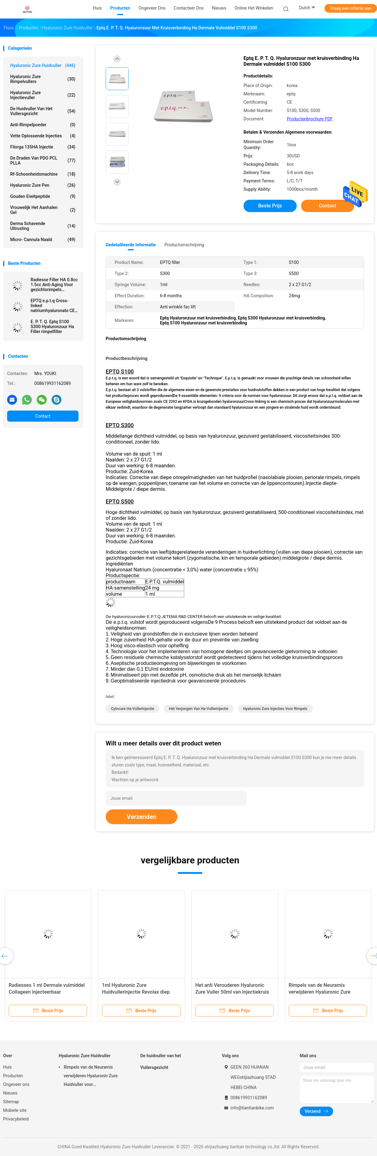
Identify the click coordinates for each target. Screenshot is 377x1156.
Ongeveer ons (16, 1084)
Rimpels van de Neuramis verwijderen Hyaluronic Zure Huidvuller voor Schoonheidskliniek (327, 992)
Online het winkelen (254, 8)
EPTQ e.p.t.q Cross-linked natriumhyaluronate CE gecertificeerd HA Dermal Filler (53, 305)
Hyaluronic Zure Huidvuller (42, 65)
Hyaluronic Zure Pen (42, 185)
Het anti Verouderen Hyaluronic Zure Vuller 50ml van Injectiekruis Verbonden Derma (232, 992)
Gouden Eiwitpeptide (42, 196)
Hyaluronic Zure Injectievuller (42, 95)
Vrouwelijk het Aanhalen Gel (42, 210)
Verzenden (141, 816)
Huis (7, 1067)
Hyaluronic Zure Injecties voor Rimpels (275, 709)
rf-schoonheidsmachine (42, 174)
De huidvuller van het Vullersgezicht (42, 111)
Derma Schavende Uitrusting (42, 226)
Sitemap (11, 1101)
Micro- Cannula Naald (42, 239)
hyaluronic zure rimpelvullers (42, 79)
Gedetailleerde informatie (131, 244)
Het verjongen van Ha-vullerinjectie (198, 709)
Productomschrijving (184, 244)
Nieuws (10, 1093)
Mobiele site (15, 1110)
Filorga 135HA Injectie (42, 147)
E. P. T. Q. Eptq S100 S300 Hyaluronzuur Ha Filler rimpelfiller (52, 326)
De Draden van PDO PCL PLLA (42, 160)
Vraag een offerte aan (350, 8)
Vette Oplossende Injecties (42, 136)
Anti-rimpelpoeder (42, 125)
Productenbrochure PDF (310, 118)
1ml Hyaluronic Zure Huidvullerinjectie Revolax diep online (136, 992)
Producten (13, 1075)
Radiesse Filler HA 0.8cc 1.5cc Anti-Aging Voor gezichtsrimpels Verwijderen (54, 284)
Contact (42, 416)
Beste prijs (270, 206)
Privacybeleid (16, 1118)
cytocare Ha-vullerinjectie (132, 709)
